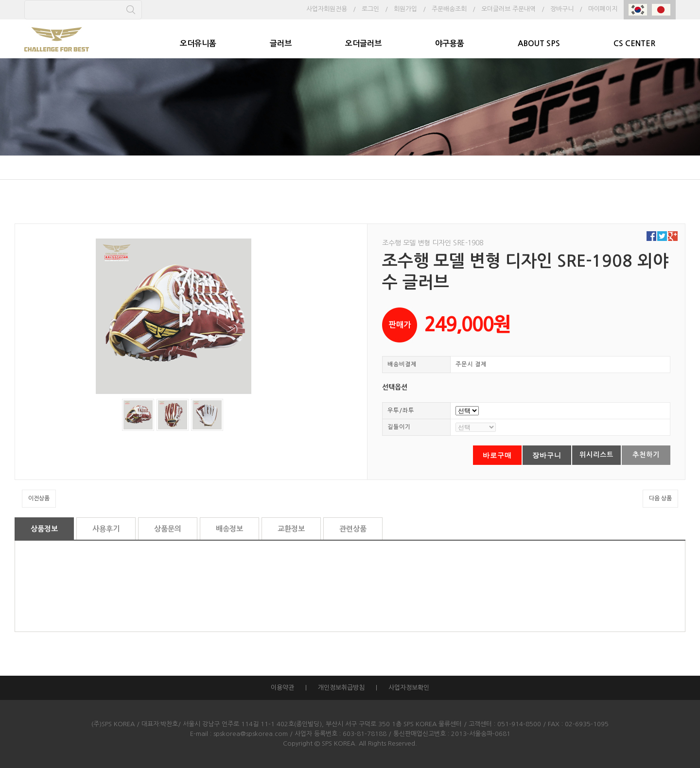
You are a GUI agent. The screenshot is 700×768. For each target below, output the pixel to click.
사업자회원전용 (326, 9)
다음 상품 (660, 498)
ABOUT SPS (539, 43)
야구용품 (449, 43)
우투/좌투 (400, 410)
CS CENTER (634, 43)
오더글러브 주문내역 (508, 9)
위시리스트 (596, 454)
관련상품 (353, 528)
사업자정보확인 (408, 687)
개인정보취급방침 (341, 687)
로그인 (370, 9)
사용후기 (106, 528)
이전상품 (39, 498)
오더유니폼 (198, 43)
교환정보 (291, 528)
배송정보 (229, 528)
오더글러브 (363, 43)
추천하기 (646, 454)
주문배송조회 (449, 9)
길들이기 (399, 427)
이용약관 (282, 687)
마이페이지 (602, 9)
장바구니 (562, 9)
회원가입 (405, 9)
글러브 (281, 43)
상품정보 (44, 528)
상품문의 (167, 528)
